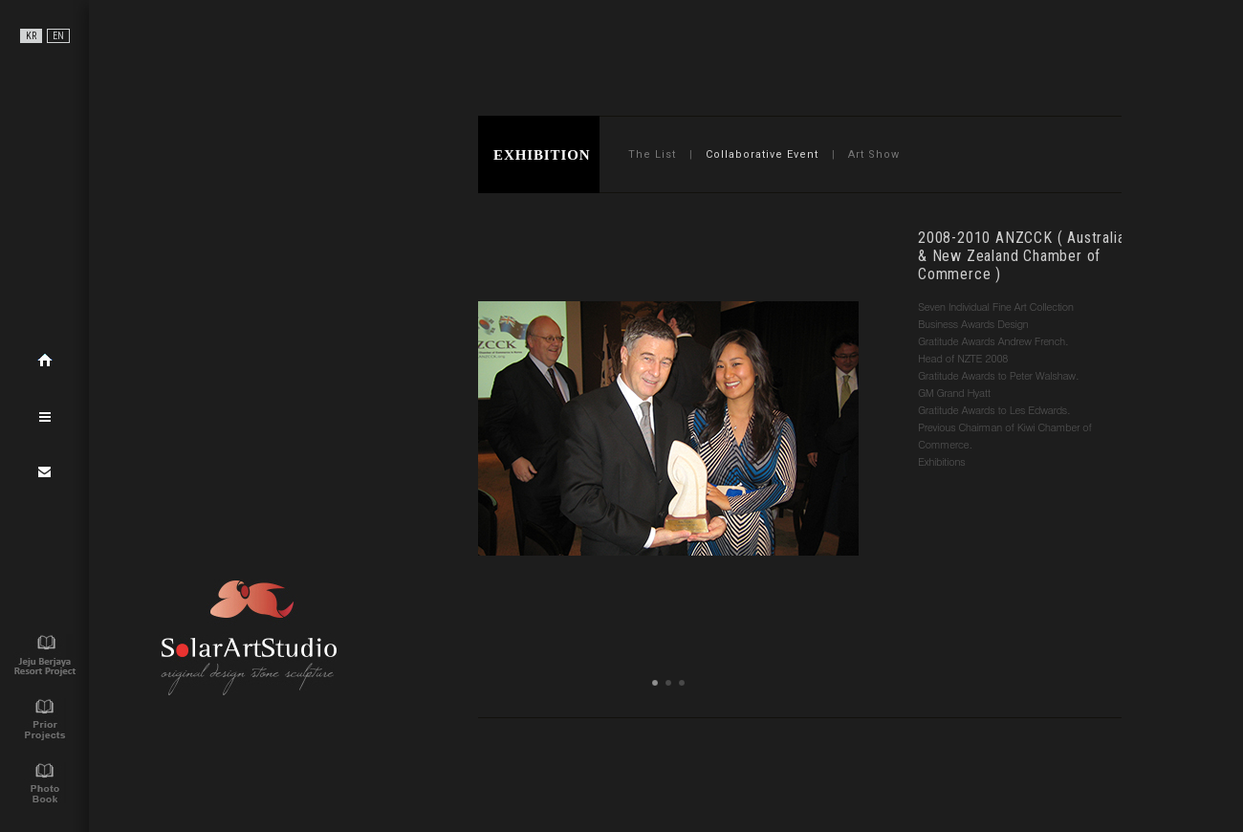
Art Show (874, 154)
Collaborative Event (762, 154)
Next (833, 383)
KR (31, 36)
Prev (503, 383)
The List (652, 154)
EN (58, 36)
